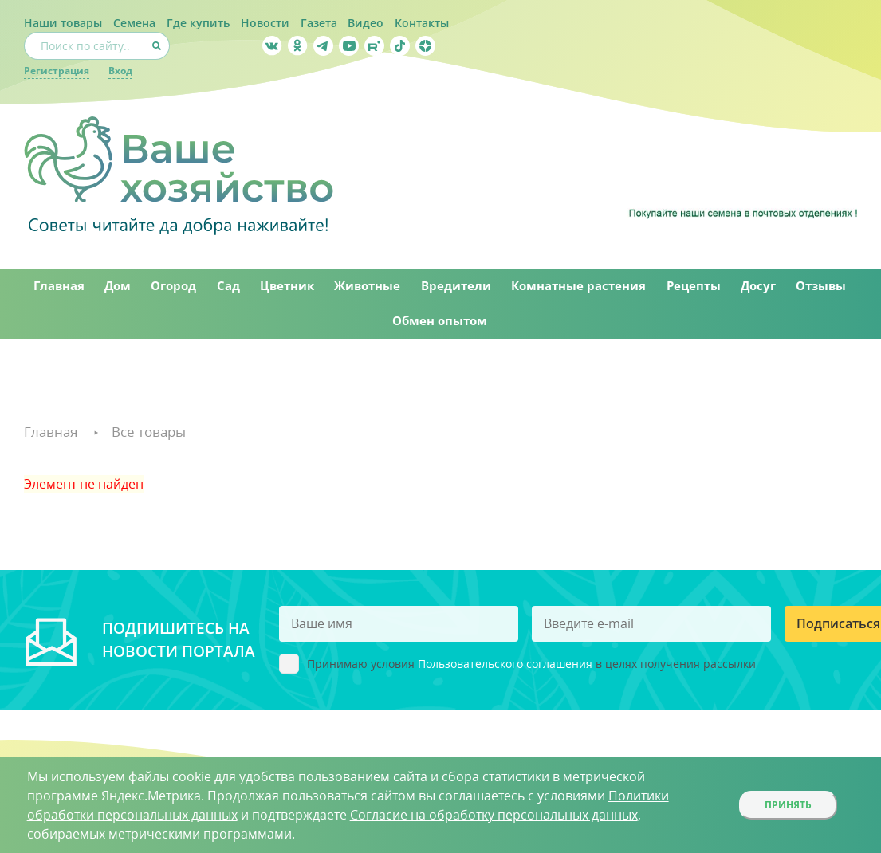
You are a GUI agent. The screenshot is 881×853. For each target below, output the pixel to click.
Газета (319, 22)
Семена (134, 22)
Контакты (422, 22)
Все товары (155, 433)
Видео (366, 22)
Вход (120, 70)
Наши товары (63, 22)
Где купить (198, 22)
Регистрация (56, 70)
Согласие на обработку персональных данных (494, 815)
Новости (265, 22)
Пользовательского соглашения (505, 666)
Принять (788, 805)
